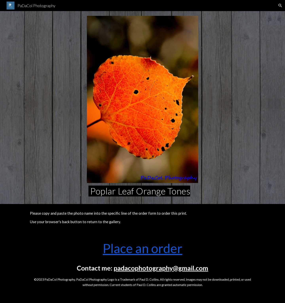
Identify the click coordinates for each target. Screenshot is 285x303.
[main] (142, 191)
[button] (280, 5)
